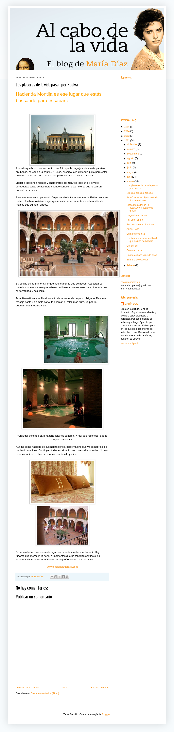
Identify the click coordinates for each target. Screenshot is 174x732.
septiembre (133, 153)
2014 (127, 131)
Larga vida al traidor (137, 215)
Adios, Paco (133, 229)
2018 (127, 126)
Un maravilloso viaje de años (142, 255)
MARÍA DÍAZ (37, 576)
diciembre (132, 144)
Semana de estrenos (137, 259)
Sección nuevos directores (140, 224)
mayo (130, 172)
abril (129, 176)
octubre (131, 149)
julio (129, 163)
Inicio (65, 687)
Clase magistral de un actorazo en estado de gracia (140, 208)
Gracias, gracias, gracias (140, 193)
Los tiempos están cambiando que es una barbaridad (142, 239)
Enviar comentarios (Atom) (45, 693)
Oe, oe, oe (132, 245)
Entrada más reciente (28, 687)
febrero (131, 265)
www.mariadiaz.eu (130, 282)
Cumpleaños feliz (136, 233)
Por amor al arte (135, 219)
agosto (131, 158)
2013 (127, 136)
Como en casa (134, 250)
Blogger (106, 714)
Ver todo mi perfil (129, 343)
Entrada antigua (99, 687)
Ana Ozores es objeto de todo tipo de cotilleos (142, 199)
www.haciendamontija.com (62, 566)
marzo (130, 181)
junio (130, 167)
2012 (127, 140)
